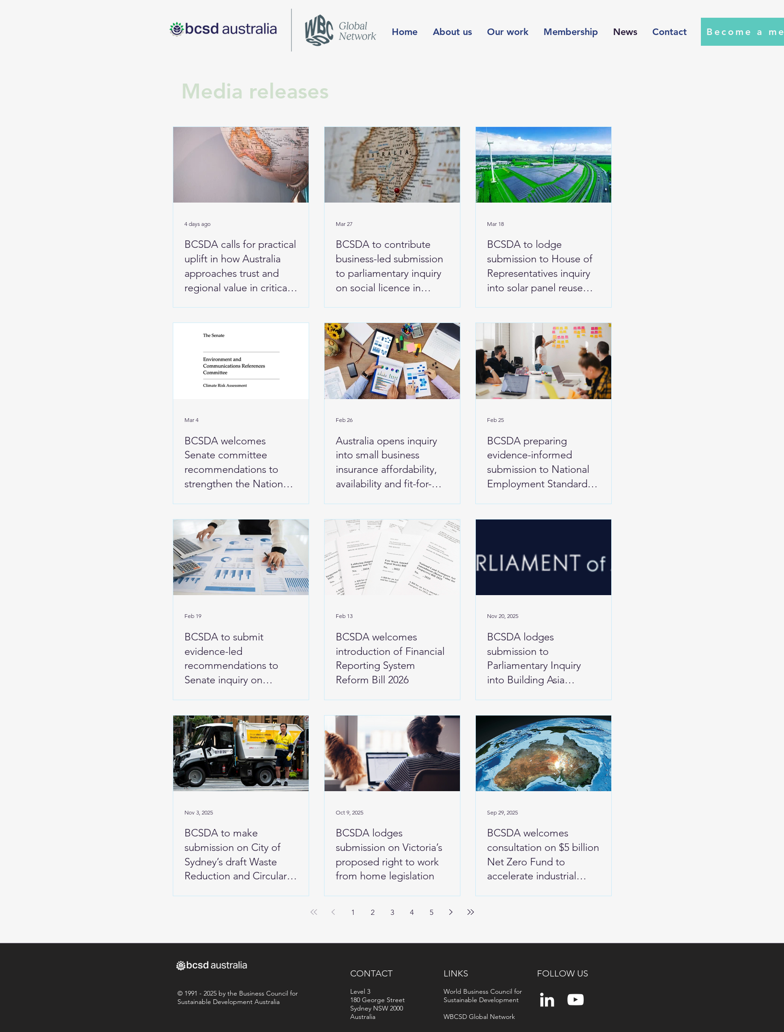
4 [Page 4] (412, 912)
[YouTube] (575, 1000)
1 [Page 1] (353, 912)
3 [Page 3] (392, 912)
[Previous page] (333, 912)
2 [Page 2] (372, 912)
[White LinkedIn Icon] (547, 1000)
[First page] (313, 912)
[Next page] (451, 912)
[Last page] (470, 912)
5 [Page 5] (431, 912)
